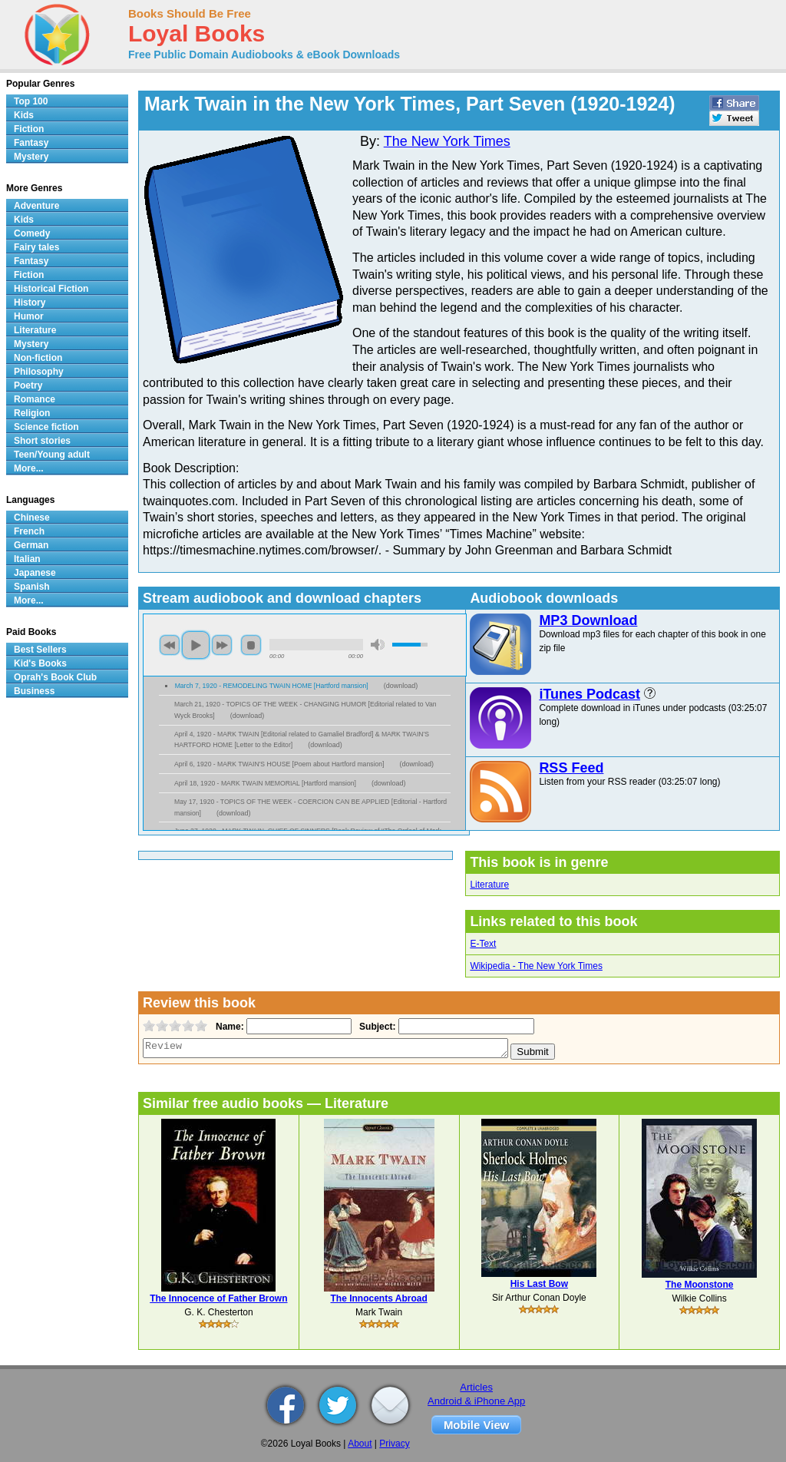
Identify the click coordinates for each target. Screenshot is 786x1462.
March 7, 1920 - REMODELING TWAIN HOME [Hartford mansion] (271, 686)
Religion (32, 413)
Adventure (36, 205)
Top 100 (31, 101)
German (31, 545)
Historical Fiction (51, 288)
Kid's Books (40, 663)
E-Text (483, 943)
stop (251, 645)
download (401, 686)
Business (34, 691)
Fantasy (31, 142)
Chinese (32, 517)
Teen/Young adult (52, 454)
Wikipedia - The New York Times (536, 966)
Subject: (376, 1026)
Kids (24, 115)
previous (169, 645)
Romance (34, 399)
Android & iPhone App (476, 1401)
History (29, 302)
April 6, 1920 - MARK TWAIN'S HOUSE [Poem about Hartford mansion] (279, 764)
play (195, 645)
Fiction (29, 129)
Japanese (35, 572)
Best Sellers (40, 649)
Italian (27, 559)
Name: (228, 1026)
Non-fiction (38, 357)
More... (29, 468)
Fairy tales (36, 247)
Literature (489, 884)
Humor (29, 316)
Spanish (32, 586)
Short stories (42, 440)
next (222, 645)
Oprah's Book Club (55, 677)
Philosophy (39, 371)
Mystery (31, 156)
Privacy (394, 1443)
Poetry (28, 385)
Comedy (32, 233)
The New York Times (447, 141)
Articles (476, 1387)
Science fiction (46, 427)
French (29, 531)
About (360, 1443)
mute (378, 644)
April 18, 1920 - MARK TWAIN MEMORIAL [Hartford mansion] (265, 783)
